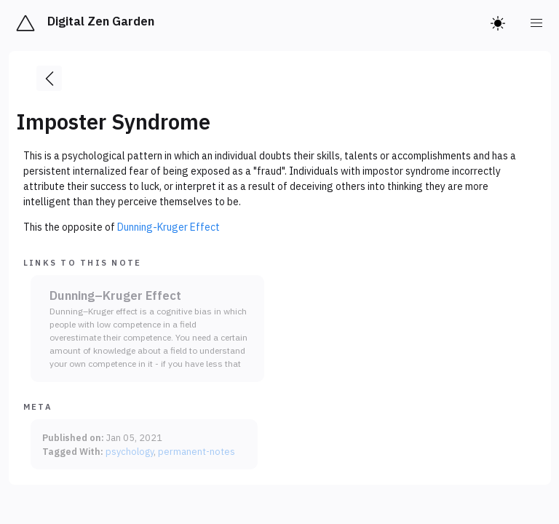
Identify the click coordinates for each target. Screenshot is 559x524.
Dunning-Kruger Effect (168, 227)
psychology (130, 451)
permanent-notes (196, 451)
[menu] (537, 23)
